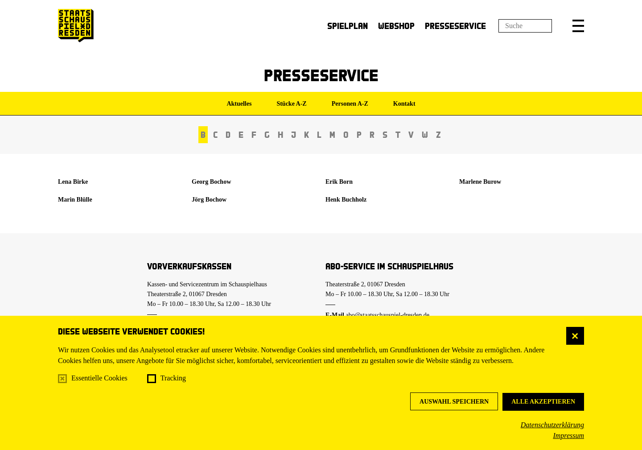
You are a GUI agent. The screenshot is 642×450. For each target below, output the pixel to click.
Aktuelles (238, 103)
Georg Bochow (211, 181)
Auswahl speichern (454, 401)
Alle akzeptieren (543, 401)
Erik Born (339, 181)
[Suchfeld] (525, 26)
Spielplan (347, 26)
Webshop (396, 26)
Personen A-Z (350, 103)
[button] (578, 26)
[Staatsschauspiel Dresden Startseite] (76, 25)
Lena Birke (73, 181)
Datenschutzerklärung (552, 425)
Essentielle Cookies (99, 378)
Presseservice (455, 26)
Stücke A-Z (291, 103)
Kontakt (404, 103)
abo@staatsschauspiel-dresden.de (387, 315)
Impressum (568, 435)
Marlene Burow (480, 181)
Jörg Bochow (209, 199)
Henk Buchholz (345, 199)
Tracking (173, 378)
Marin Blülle (75, 199)
